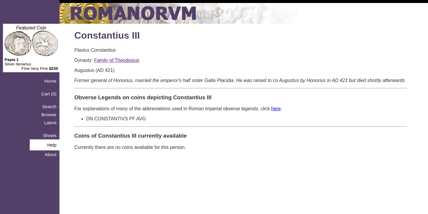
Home (50, 81)
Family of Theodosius (116, 60)
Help (51, 144)
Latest (50, 122)
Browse (48, 114)
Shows (49, 135)
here (276, 108)
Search (49, 106)
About (50, 154)
